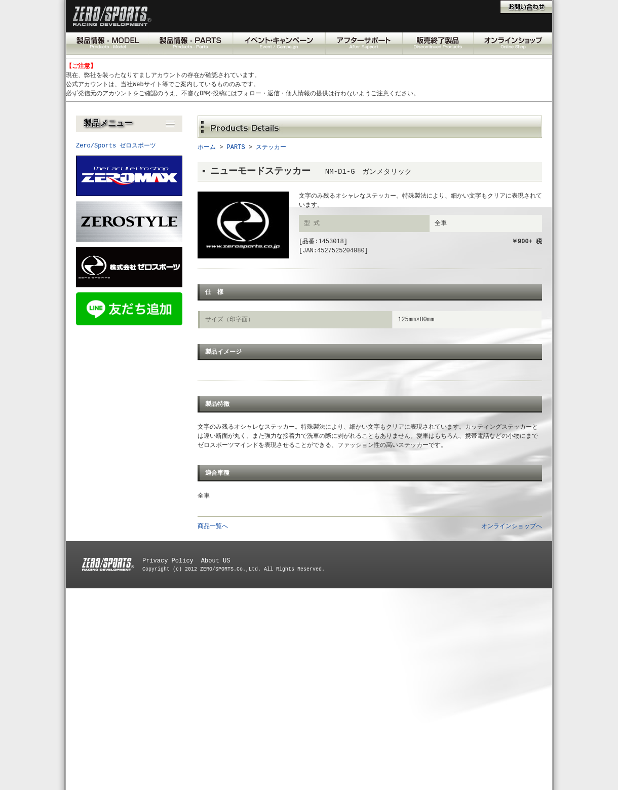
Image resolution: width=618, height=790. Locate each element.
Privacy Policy (168, 560)
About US (215, 560)
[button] (129, 124)
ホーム (207, 147)
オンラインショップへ (511, 526)
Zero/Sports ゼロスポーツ (116, 145)
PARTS (236, 147)
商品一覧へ (213, 526)
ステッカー (271, 147)
